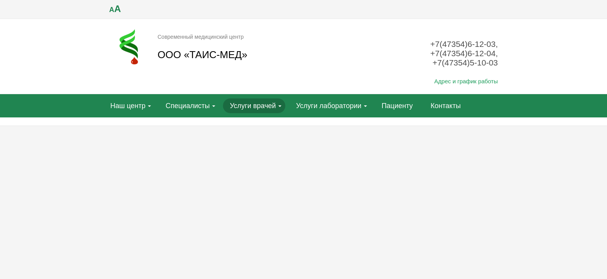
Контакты (445, 106)
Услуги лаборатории (329, 106)
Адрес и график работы (466, 81)
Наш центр (128, 106)
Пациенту (397, 106)
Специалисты (188, 106)
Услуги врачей (253, 106)
